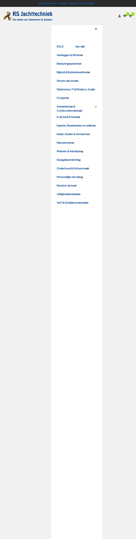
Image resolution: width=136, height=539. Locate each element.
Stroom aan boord (67, 81)
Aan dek (80, 46)
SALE (60, 46)
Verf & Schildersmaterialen (72, 203)
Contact (63, 3)
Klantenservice (47, 3)
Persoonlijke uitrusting (70, 177)
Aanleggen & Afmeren (70, 55)
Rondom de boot (66, 185)
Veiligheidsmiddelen (68, 194)
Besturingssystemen (69, 63)
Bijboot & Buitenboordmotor (73, 72)
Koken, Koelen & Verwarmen (73, 134)
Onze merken (86, 3)
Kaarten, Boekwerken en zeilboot (76, 125)
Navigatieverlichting (68, 160)
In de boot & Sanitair (68, 117)
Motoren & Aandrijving (70, 151)
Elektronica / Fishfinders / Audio (76, 89)
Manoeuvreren (65, 143)
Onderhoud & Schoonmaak (73, 168)
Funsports (63, 98)
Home (73, 3)
